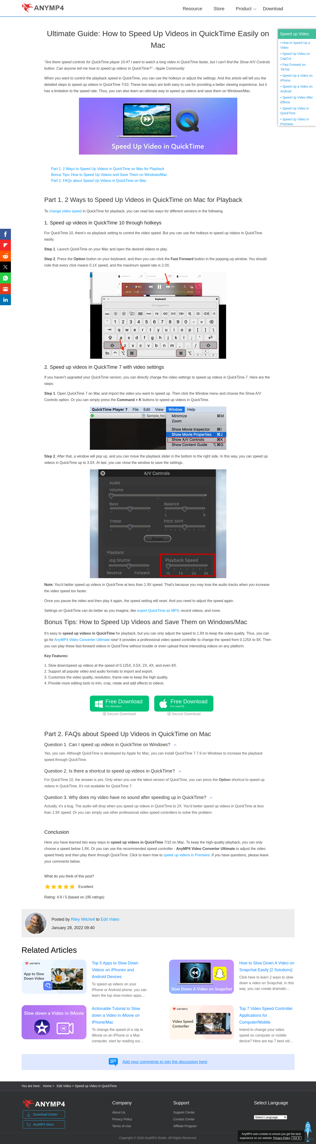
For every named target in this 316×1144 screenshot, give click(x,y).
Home (47, 1086)
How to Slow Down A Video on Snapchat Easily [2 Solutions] (266, 966)
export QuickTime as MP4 (158, 611)
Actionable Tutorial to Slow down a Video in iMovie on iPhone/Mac (116, 1015)
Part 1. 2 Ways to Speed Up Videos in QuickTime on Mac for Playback (107, 169)
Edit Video (110, 919)
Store (219, 8)
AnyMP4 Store (40, 1124)
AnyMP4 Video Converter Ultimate (82, 640)
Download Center (42, 1114)
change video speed (65, 211)
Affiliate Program (185, 1126)
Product (244, 8)
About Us (118, 1112)
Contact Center (184, 1119)
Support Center (184, 1112)
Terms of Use (121, 1126)
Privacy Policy (122, 1119)
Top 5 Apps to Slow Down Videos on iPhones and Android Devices (115, 970)
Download (273, 8)
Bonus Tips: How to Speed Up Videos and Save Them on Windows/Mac (109, 175)
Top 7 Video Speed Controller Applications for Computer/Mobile (266, 1015)
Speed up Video (294, 34)
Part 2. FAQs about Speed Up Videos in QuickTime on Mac (99, 181)
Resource (192, 8)
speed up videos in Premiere (187, 855)
